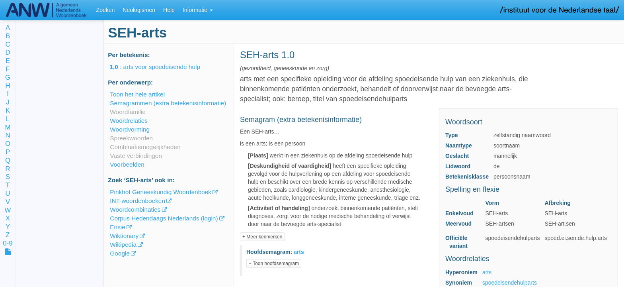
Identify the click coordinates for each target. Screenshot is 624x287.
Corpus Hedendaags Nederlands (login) (164, 218)
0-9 (7, 243)
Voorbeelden (127, 164)
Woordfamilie (128, 111)
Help (169, 10)
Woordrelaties (129, 120)
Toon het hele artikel (137, 94)
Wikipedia (123, 244)
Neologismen (139, 10)
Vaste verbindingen (136, 155)
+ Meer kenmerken (262, 237)
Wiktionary (124, 235)
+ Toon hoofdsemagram (274, 263)
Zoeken (105, 10)
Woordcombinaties (135, 209)
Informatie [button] (198, 10)
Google (120, 253)
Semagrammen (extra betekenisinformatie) (168, 103)
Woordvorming (130, 129)
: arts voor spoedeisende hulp (160, 66)
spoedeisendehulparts (509, 282)
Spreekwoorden (131, 138)
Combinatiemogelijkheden (145, 147)
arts (486, 272)
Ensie (117, 227)
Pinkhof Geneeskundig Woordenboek (160, 192)
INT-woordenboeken (137, 200)
